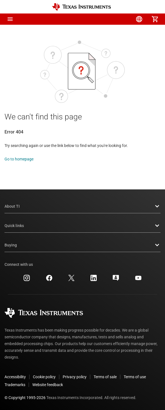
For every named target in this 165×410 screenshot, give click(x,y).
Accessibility (15, 377)
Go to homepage (18, 159)
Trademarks (14, 384)
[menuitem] (108, 19)
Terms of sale (105, 377)
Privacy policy (75, 377)
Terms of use (135, 377)
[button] (10, 19)
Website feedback (47, 384)
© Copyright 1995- (25, 397)
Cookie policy (44, 377)
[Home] (81, 7)
